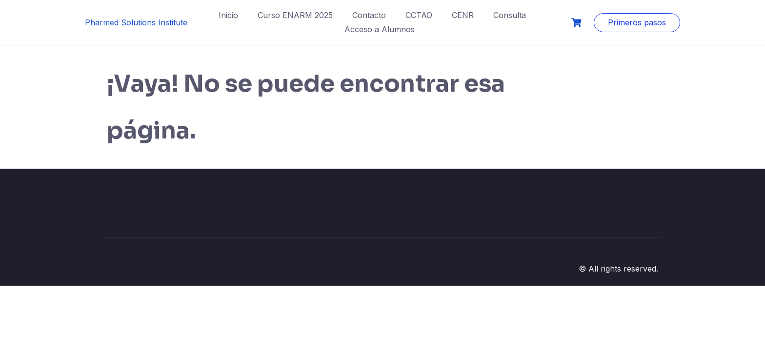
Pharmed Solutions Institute (136, 22)
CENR (463, 15)
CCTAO (418, 15)
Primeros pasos (637, 22)
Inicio (228, 15)
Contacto (369, 15)
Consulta (509, 15)
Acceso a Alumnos (379, 29)
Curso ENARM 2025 (295, 15)
